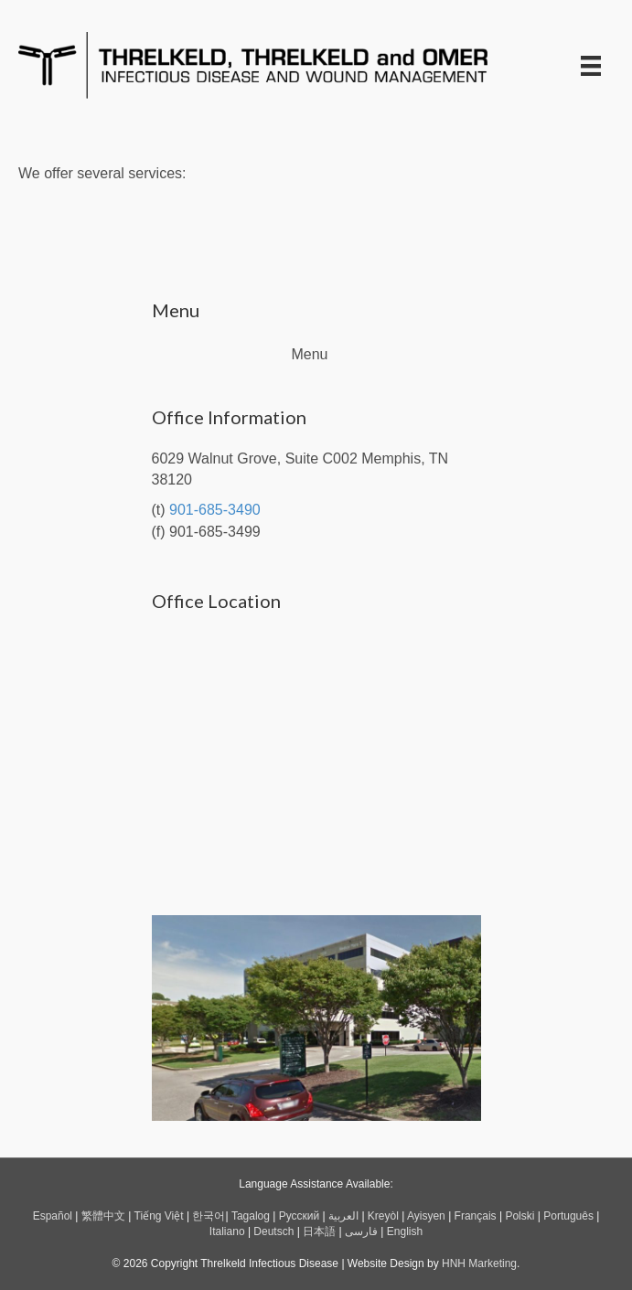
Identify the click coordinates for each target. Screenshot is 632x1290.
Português (568, 1216)
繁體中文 (103, 1216)
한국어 (208, 1216)
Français (476, 1216)
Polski (519, 1216)
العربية (343, 1216)
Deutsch (273, 1231)
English (405, 1231)
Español (52, 1216)
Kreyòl (383, 1216)
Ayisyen (426, 1216)
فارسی (361, 1231)
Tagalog (250, 1216)
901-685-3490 (215, 509)
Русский (299, 1216)
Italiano (227, 1231)
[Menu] (591, 66)
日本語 (319, 1231)
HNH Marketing (479, 1263)
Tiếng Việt (159, 1216)
